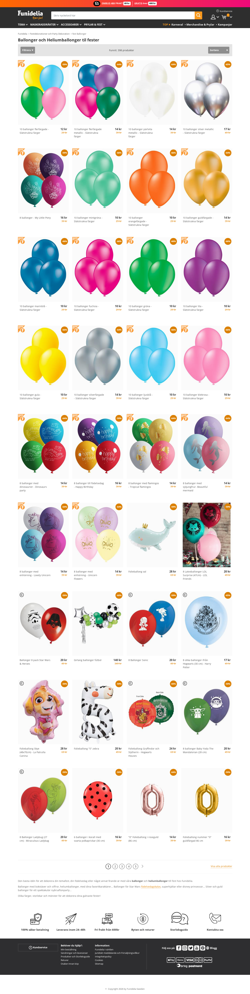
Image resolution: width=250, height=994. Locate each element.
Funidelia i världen (104, 949)
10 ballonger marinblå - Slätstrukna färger (33, 308)
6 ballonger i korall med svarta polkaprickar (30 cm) (89, 838)
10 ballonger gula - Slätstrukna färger (30, 396)
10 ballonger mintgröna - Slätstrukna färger (88, 219)
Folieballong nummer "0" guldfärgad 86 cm (197, 838)
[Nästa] (142, 866)
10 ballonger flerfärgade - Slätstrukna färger (34, 131)
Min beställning (68, 949)
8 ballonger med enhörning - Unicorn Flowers (85, 575)
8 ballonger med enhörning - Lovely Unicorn (35, 573)
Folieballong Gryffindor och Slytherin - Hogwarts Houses (143, 752)
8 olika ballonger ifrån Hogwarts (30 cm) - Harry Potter (197, 663)
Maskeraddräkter (43, 24)
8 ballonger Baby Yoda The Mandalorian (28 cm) (198, 750)
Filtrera (26, 50)
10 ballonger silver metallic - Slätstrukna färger (198, 131)
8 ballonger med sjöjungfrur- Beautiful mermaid (195, 487)
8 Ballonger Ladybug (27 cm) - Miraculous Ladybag (34, 838)
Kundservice (38, 947)
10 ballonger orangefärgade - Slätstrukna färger (138, 221)
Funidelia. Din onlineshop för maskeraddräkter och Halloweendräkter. (30, 15)
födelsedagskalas (151, 886)
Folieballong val (137, 571)
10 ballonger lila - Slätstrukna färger (193, 308)
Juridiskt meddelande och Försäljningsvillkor (117, 952)
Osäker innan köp (70, 963)
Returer (64, 960)
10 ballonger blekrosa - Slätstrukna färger (196, 396)
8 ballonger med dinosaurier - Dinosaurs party (33, 487)
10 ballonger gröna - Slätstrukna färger (140, 308)
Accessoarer (70, 24)
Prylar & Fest (93, 24)
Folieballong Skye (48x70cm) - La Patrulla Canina (32, 752)
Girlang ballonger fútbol (87, 660)
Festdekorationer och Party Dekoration (50, 33)
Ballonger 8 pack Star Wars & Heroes (35, 661)
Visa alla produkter (221, 866)
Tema (21, 24)
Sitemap (99, 963)
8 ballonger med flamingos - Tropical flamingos (143, 485)
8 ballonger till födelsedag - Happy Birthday (89, 485)
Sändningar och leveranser (74, 952)
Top (165, 24)
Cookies (99, 960)
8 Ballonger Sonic (138, 660)
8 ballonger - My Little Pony (35, 217)
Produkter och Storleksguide (75, 956)
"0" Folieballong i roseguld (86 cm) (143, 838)
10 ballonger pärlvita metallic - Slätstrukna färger (140, 133)
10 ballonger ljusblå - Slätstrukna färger (140, 396)
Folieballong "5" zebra (86, 748)
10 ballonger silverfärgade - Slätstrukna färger (89, 396)
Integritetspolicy (103, 956)
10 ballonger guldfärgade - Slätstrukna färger (198, 219)
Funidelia (22, 33)
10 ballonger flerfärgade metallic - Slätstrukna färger (88, 133)
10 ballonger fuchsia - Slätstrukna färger (86, 308)
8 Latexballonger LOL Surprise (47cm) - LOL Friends (195, 575)
